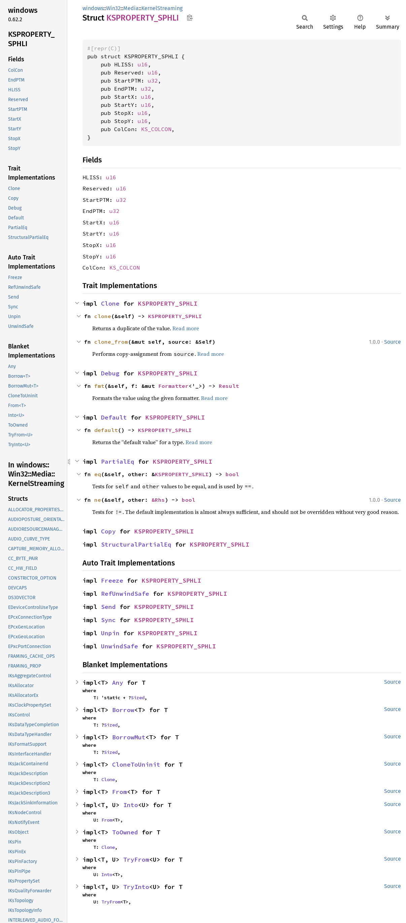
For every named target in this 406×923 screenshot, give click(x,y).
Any (117, 682)
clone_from (111, 341)
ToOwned (125, 832)
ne (97, 499)
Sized (137, 698)
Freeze (112, 580)
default (106, 430)
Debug (110, 373)
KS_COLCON (156, 129)
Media (131, 8)
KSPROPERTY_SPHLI (167, 303)
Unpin (110, 633)
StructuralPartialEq (136, 544)
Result (229, 385)
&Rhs (158, 499)
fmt (99, 385)
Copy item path (189, 17)
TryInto (136, 887)
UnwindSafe (119, 646)
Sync (108, 620)
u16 (143, 64)
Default (114, 417)
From (119, 792)
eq (97, 474)
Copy (108, 531)
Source (392, 342)
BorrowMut (128, 737)
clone (102, 316)
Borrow (123, 710)
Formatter (173, 385)
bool (232, 474)
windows (92, 8)
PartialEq (117, 461)
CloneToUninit (136, 764)
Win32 (113, 8)
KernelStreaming (161, 8)
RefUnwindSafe (125, 593)
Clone (110, 303)
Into (130, 805)
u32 (153, 80)
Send (108, 607)
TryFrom (136, 859)
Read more (185, 328)
